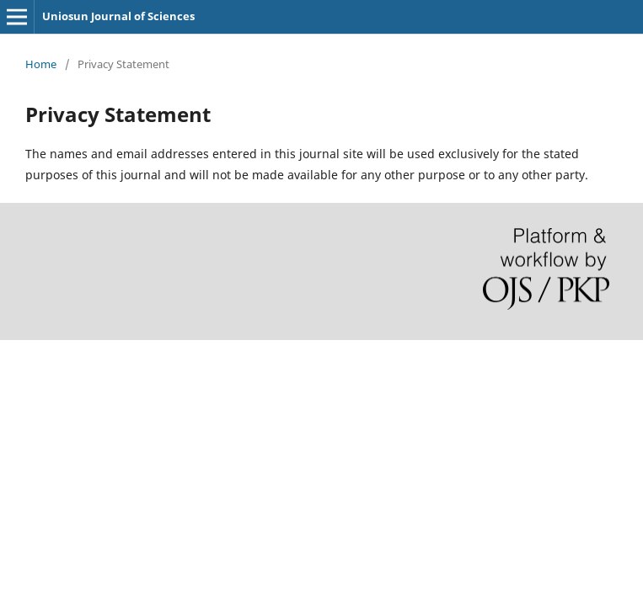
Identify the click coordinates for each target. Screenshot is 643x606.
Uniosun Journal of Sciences (118, 16)
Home (40, 64)
